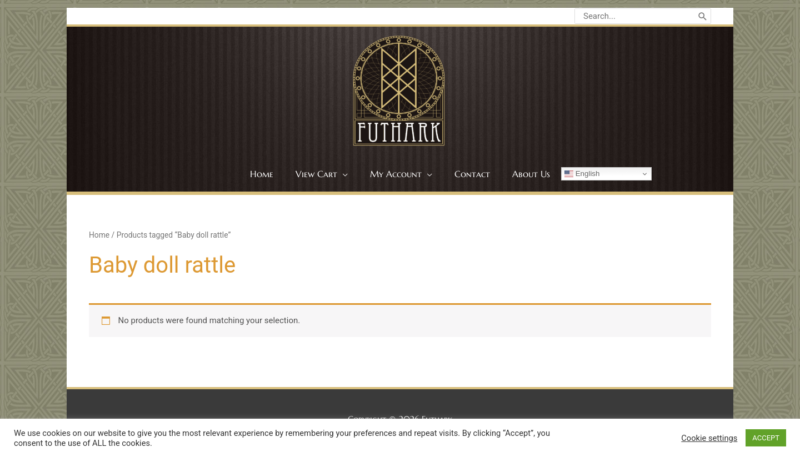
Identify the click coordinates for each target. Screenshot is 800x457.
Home (99, 234)
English (581, 173)
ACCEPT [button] (765, 438)
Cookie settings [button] (709, 438)
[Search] (703, 16)
